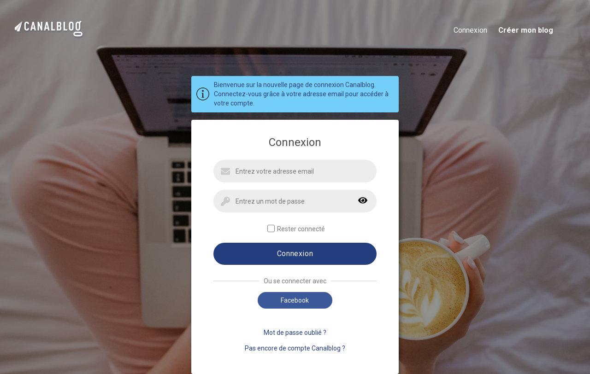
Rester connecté (296, 229)
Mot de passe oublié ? (295, 332)
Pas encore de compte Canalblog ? (295, 348)
